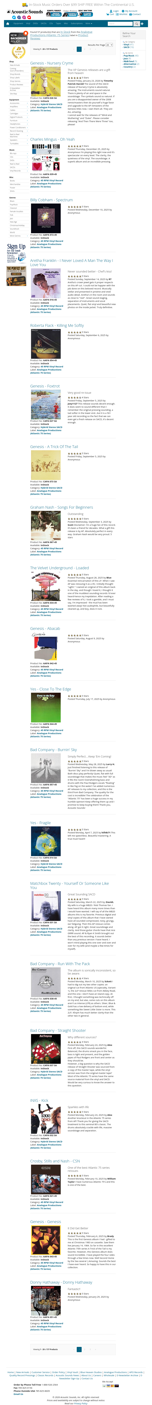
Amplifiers (19, 106)
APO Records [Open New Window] (136, 1372)
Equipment (14, 99)
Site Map (13, 93)
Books (12, 180)
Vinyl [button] (28, 23)
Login (114, 10)
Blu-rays (19, 153)
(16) (129, 47)
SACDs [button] (43, 23)
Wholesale (109, 1375)
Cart (110, 14)
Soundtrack (14, 229)
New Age (13, 222)
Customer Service (41, 1372)
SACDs (19, 167)
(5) (130, 61)
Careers (97, 1375)
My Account (130, 10)
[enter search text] (120, 24)
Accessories (19, 103)
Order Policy (58, 1372)
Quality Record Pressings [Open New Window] (22, 1375)
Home (11, 1372)
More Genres (19, 236)
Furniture (19, 120)
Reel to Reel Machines (19, 135)
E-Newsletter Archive (15, 89)
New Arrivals (15, 65)
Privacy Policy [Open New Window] (80, 1403)
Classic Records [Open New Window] (45, 1375)
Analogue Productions (115, 1372)
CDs (19, 157)
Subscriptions (77, 23)
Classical (13, 208)
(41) (128, 44)
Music (12, 150)
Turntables (19, 143)
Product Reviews (16, 84)
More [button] (89, 23)
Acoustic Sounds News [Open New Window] (67, 1375)
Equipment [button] (18, 23)
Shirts (12, 191)
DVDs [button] (35, 23)
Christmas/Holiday (17, 225)
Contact (135, 14)
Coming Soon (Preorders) (16, 69)
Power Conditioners (19, 127)
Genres (12, 197)
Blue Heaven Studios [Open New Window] (91, 1372)
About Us (86, 1375)
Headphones (19, 124)
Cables (19, 110)
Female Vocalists (16, 211)
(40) (131, 55)
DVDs (19, 160)
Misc (11, 177)
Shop (11, 61)
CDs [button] (51, 23)
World (12, 232)
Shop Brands (15, 74)
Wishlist (122, 14)
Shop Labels (15, 77)
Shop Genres (15, 81)
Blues (12, 201)
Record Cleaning (19, 131)
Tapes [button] (58, 23)
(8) (127, 58)
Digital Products (19, 117)
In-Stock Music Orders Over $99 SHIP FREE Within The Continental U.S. (78, 4)
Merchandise (15, 184)
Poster (12, 187)
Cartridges (19, 113)
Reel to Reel (19, 164)
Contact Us (87, 1378)
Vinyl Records (19, 170)
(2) (131, 63)
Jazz (11, 218)
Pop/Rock (14, 204)
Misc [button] (66, 23)
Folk (11, 215)
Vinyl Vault (72, 1372)
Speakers (19, 140)
